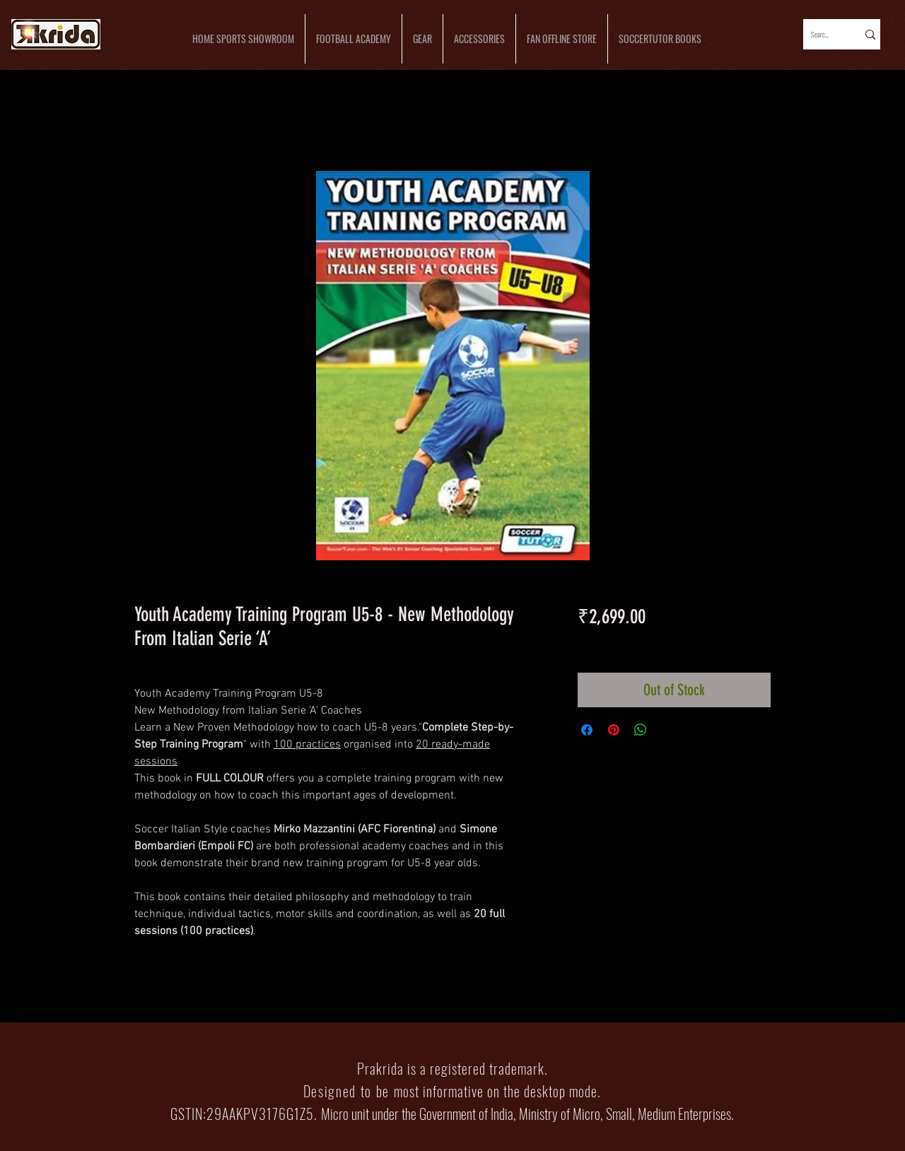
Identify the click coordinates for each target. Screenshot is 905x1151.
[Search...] (821, 34)
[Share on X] (667, 729)
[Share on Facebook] (586, 729)
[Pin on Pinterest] (613, 729)
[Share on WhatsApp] (640, 729)
